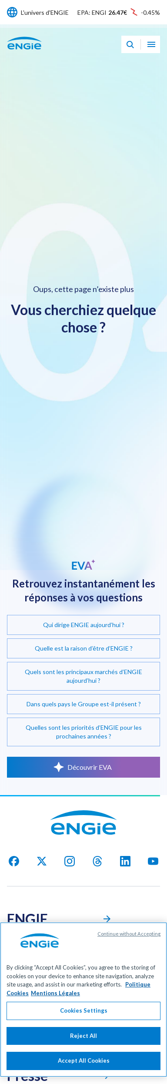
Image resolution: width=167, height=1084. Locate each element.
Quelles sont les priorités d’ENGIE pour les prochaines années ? (84, 732)
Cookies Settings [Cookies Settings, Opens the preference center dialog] (83, 1017)
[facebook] (13, 861)
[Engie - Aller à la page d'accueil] (24, 52)
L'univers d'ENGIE (45, 12)
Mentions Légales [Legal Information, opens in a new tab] (55, 999)
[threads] (97, 861)
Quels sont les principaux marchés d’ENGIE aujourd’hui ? (83, 676)
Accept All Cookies (84, 1067)
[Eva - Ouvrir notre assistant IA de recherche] (130, 44)
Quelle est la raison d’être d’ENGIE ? (84, 648)
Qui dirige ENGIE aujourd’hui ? (83, 624)
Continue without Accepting (128, 940)
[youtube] (153, 861)
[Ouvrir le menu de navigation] (151, 44)
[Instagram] (69, 861)
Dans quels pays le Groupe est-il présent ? (84, 704)
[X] (41, 861)
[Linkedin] (125, 861)
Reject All (83, 1042)
